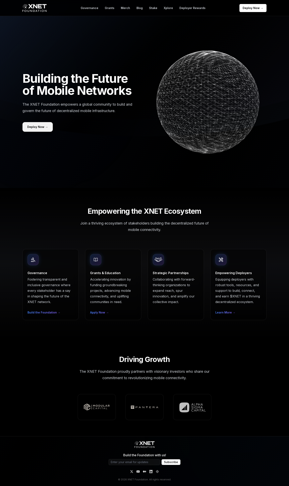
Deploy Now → (253, 8)
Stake (153, 8)
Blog (139, 8)
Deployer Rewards (192, 8)
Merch (125, 8)
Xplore (168, 8)
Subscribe (171, 462)
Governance (89, 8)
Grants (109, 8)
